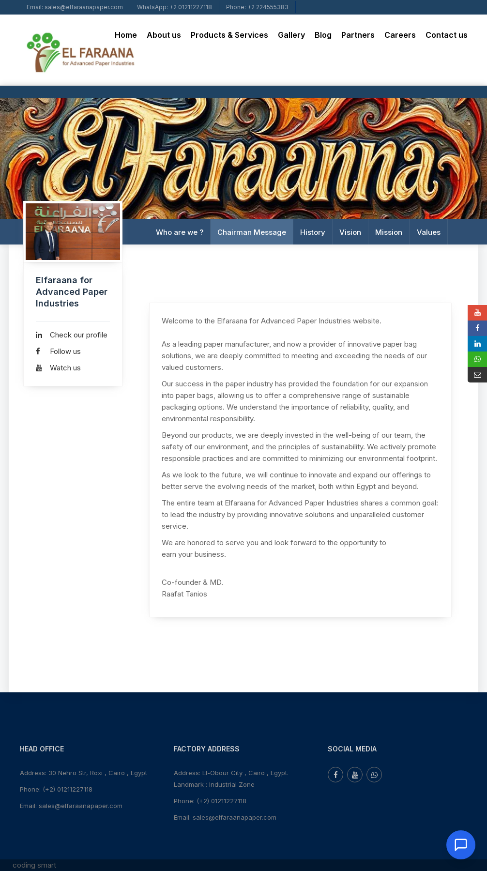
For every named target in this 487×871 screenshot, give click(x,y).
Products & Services (229, 35)
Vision (350, 231)
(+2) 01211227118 (67, 789)
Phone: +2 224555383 (257, 7)
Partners (358, 35)
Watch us (58, 367)
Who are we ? (179, 231)
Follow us (58, 351)
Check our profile (71, 334)
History (312, 231)
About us (164, 35)
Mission (388, 231)
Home (126, 35)
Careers (400, 35)
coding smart (34, 865)
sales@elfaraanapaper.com (80, 806)
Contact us (447, 35)
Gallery (291, 35)
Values (428, 231)
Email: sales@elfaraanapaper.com (75, 7)
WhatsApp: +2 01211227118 (174, 7)
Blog (323, 35)
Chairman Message (251, 231)
